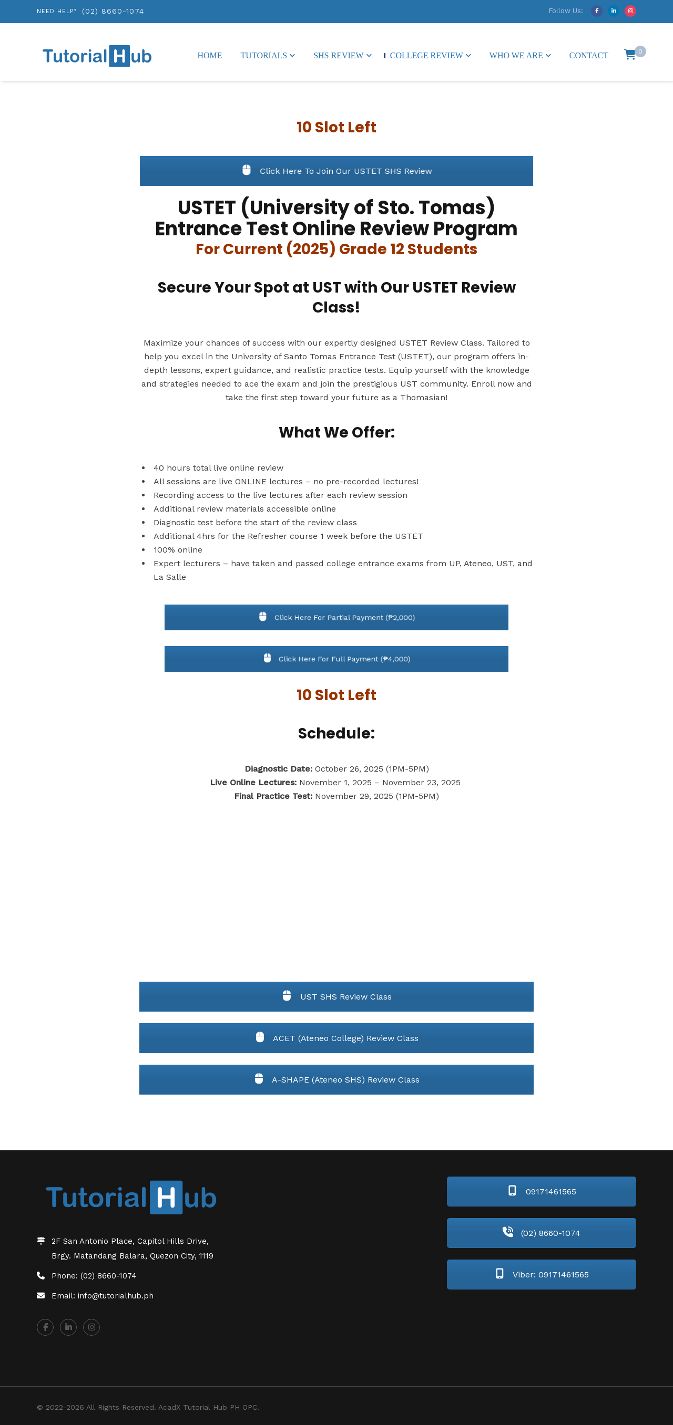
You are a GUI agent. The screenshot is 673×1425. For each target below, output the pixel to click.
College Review (426, 55)
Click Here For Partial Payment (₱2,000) (336, 617)
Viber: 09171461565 (542, 1275)
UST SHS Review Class (337, 997)
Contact (588, 55)
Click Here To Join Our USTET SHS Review (336, 170)
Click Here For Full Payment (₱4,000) (336, 658)
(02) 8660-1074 (113, 11)
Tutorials (264, 55)
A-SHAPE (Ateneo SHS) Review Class (337, 1080)
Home (209, 55)
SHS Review (338, 55)
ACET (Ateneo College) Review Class (337, 1038)
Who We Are (516, 55)
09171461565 (541, 1192)
